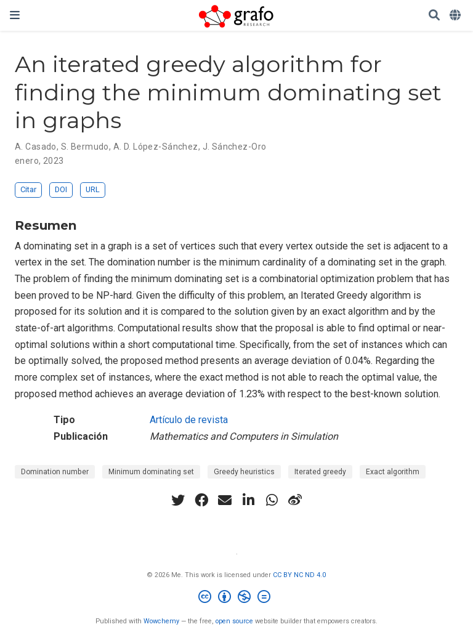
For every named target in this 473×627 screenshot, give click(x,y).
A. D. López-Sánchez (155, 147)
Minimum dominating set (151, 471)
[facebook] (201, 500)
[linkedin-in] (248, 500)
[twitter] (178, 500)
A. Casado (36, 147)
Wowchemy (161, 621)
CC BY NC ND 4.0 (299, 575)
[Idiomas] (456, 16)
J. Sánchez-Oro (235, 147)
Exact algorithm (392, 471)
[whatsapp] (271, 500)
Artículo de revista (189, 420)
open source (234, 621)
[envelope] (225, 500)
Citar (28, 189)
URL (93, 189)
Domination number (55, 471)
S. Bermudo (85, 147)
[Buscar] (434, 16)
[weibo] (295, 500)
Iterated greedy (320, 471)
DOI (61, 189)
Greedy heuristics (244, 471)
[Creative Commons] (236, 598)
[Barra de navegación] (15, 15)
